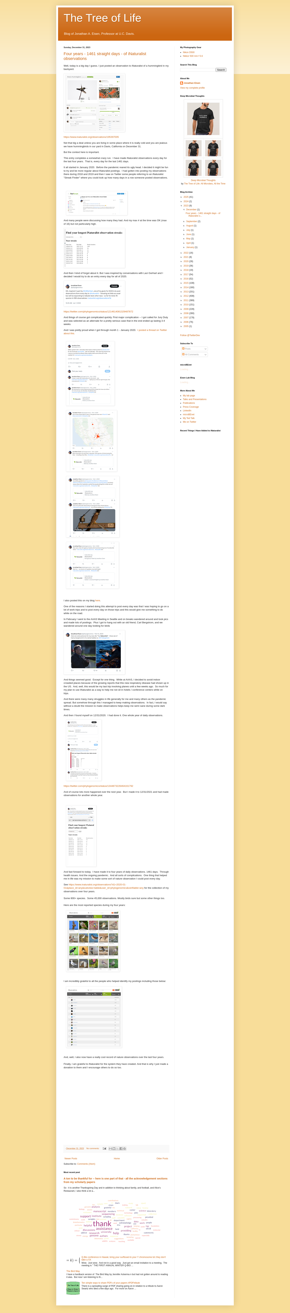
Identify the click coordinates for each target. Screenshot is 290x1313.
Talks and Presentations (194, 399)
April (188, 243)
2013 (186, 291)
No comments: (93, 1148)
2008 (186, 313)
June (189, 234)
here (97, 600)
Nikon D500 (189, 52)
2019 (186, 265)
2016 (186, 278)
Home (117, 1158)
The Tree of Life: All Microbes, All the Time (204, 183)
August (190, 225)
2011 (186, 300)
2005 (186, 326)
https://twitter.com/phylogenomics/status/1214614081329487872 (98, 311)
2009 (186, 309)
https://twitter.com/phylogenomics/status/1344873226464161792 (98, 786)
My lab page (189, 395)
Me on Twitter (189, 422)
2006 (186, 322)
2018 (186, 270)
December (191, 209)
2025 (186, 197)
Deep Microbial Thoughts (203, 180)
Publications (189, 403)
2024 (186, 201)
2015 (186, 283)
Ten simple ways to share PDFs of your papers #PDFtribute (111, 1283)
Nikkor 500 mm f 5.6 (193, 56)
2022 (186, 253)
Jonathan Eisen (192, 83)
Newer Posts (71, 1158)
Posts (186, 349)
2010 (186, 304)
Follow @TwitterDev (190, 335)
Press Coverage (191, 407)
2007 (186, 317)
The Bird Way (73, 1271)
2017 (186, 274)
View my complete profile (192, 88)
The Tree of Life (102, 18)
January (190, 247)
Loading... (185, 369)
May (188, 238)
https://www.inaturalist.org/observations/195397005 (91, 137)
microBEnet (188, 414)
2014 (186, 287)
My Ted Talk (189, 418)
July (188, 230)
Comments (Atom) (86, 1164)
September (192, 221)
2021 (186, 257)
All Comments (190, 354)
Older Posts (162, 1158)
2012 (186, 296)
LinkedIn (187, 410)
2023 (186, 205)
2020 (186, 261)
